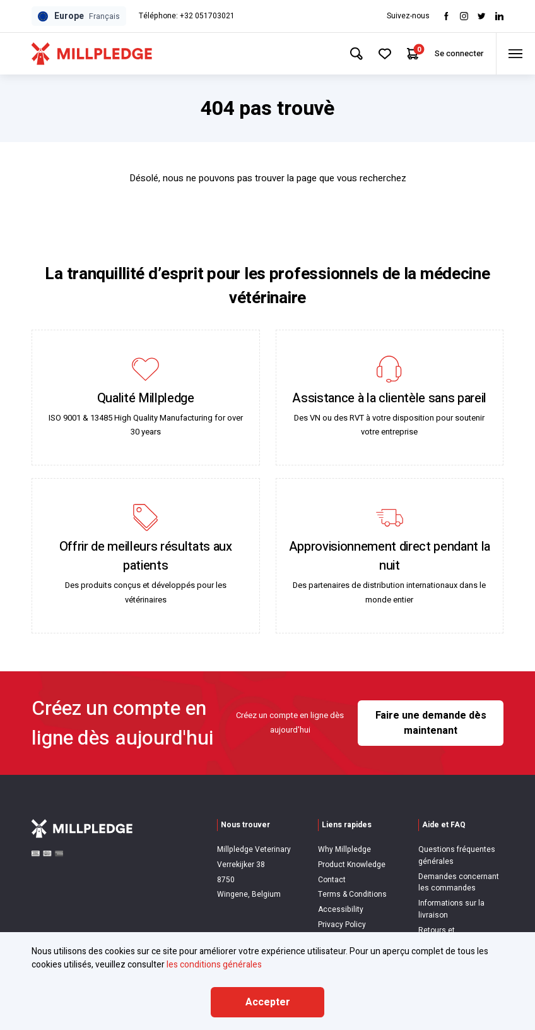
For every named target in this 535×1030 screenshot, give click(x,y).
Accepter (267, 1002)
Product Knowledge (351, 864)
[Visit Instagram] (464, 16)
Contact (332, 879)
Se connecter (458, 53)
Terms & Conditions (352, 894)
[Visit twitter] (482, 16)
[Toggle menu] (515, 54)
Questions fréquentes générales (456, 855)
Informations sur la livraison (451, 909)
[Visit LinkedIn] (499, 16)
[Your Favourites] (384, 53)
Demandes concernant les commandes (458, 882)
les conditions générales (214, 964)
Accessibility (340, 909)
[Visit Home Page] (92, 53)
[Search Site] (355, 53)
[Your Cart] (412, 54)
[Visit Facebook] (446, 16)
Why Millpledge (344, 849)
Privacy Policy (342, 924)
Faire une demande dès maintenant (430, 723)
